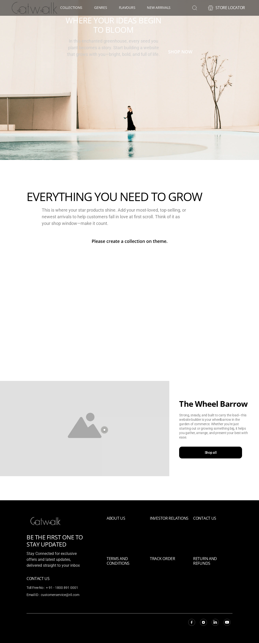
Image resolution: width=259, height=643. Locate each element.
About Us (116, 518)
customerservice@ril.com (60, 595)
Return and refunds (205, 561)
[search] (195, 8)
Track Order (162, 558)
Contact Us (204, 518)
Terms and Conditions (118, 561)
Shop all (212, 453)
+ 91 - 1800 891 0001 (62, 588)
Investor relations (169, 518)
